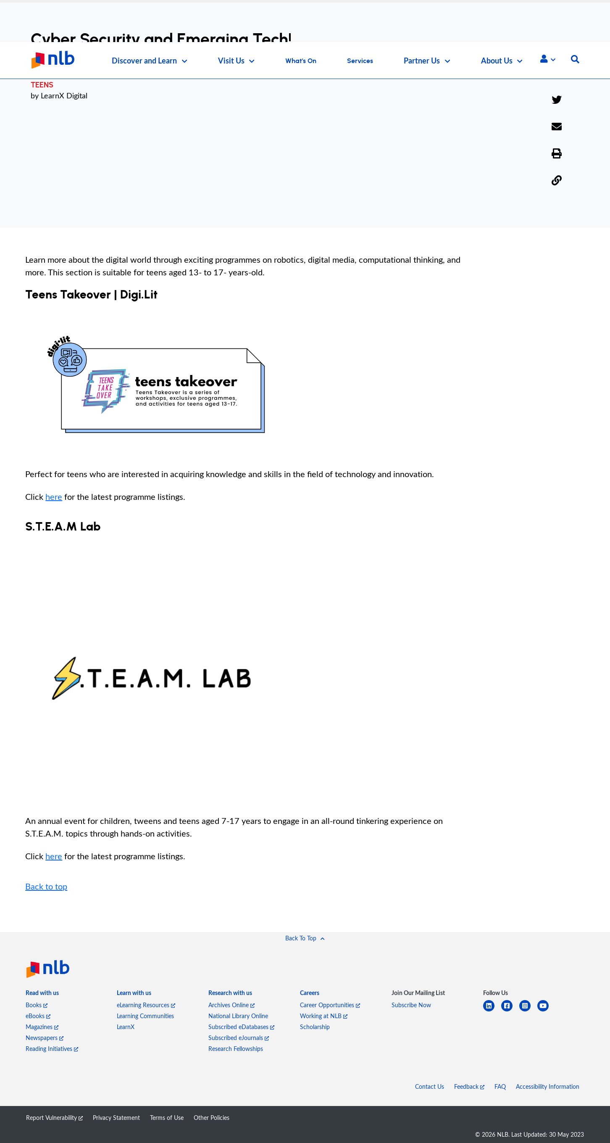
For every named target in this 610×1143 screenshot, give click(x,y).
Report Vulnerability (54, 1118)
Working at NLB (323, 1016)
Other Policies (211, 1118)
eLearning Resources (146, 1005)
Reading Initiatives (52, 1049)
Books (36, 1005)
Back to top (46, 886)
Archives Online (231, 1005)
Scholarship (315, 1027)
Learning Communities (145, 1016)
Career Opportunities (330, 1005)
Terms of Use (167, 1118)
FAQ (500, 1086)
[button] (547, 58)
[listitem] (42, 995)
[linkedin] (492, 1011)
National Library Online (238, 1016)
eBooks (38, 1016)
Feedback (469, 1086)
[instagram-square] (528, 1011)
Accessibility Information (547, 1086)
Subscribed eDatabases (241, 1027)
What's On (300, 61)
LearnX (125, 1027)
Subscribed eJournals (238, 1038)
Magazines (42, 1027)
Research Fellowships (235, 1049)
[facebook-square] (510, 1011)
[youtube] (546, 1011)
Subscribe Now (411, 1005)
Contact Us (429, 1086)
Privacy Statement (116, 1118)
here (53, 496)
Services (360, 61)
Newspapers (44, 1038)
